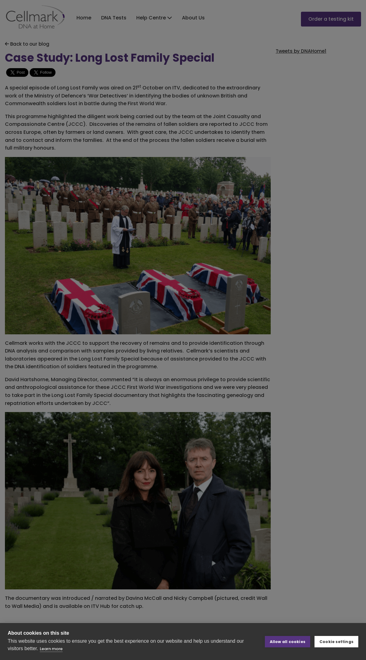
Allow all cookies (287, 641)
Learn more (51, 649)
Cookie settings (336, 641)
